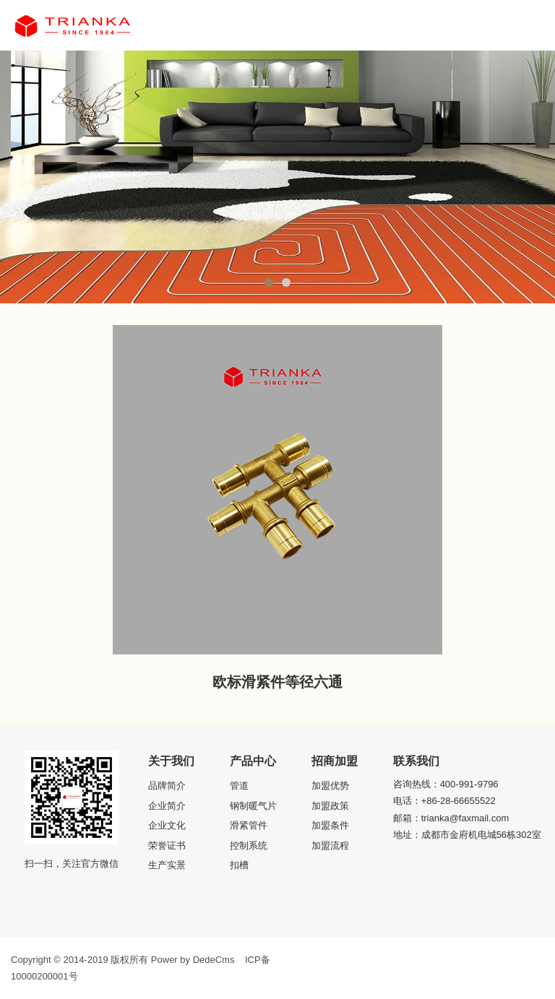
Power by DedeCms (193, 959)
